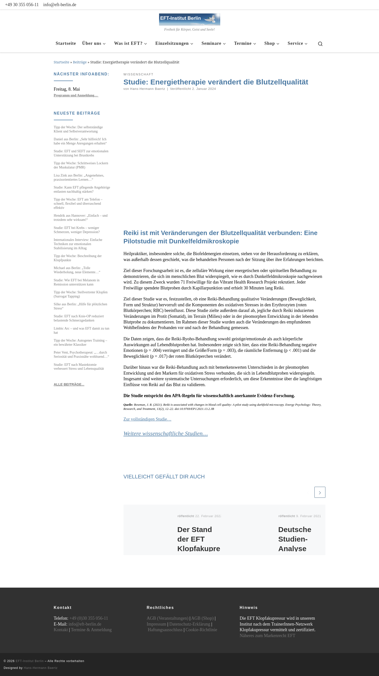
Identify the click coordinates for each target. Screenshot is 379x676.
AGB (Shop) (202, 618)
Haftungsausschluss (165, 629)
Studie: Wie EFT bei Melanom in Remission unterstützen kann (77, 282)
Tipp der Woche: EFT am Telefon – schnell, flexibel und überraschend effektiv (78, 203)
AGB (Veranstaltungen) (167, 618)
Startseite (61, 62)
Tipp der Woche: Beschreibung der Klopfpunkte (78, 258)
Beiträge (80, 62)
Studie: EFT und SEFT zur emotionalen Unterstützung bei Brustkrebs (81, 153)
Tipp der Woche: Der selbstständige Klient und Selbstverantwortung (78, 129)
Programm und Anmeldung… (76, 95)
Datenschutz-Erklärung (189, 624)
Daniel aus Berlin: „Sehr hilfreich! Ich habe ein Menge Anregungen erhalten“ (80, 141)
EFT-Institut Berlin (30, 661)
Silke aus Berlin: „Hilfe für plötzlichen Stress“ (80, 306)
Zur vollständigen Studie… (148, 419)
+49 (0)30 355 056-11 (88, 618)
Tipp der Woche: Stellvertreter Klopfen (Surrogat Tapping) (81, 294)
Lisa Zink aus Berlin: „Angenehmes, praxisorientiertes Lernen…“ (79, 177)
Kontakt (61, 629)
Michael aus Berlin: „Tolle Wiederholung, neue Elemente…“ (77, 270)
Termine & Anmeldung (91, 629)
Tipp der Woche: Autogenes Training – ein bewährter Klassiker (80, 342)
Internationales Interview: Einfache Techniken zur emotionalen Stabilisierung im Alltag (78, 244)
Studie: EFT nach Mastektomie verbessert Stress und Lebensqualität (79, 367)
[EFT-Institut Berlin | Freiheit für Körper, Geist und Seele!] (189, 18)
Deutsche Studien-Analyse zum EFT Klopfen (294, 548)
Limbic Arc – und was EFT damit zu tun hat (81, 330)
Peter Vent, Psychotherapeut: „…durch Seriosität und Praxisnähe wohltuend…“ (81, 354)
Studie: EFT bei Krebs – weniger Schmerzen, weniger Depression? (77, 230)
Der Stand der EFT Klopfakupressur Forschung (198, 548)
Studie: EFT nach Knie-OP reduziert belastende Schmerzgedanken (79, 318)
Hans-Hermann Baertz (147, 89)
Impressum (156, 624)
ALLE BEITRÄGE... (69, 384)
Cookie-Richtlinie (201, 629)
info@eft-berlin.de (85, 624)
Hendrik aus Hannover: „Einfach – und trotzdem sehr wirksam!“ (81, 217)
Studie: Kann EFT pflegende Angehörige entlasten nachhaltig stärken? (82, 189)
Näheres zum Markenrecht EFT (267, 635)
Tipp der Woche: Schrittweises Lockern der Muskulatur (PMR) (81, 165)
